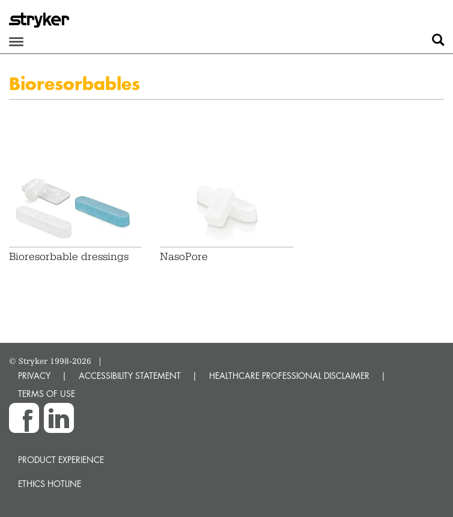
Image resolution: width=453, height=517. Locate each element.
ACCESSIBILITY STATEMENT (130, 375)
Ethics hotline (49, 483)
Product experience (61, 459)
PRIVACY (34, 375)
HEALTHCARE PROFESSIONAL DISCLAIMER (289, 375)
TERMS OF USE (46, 393)
